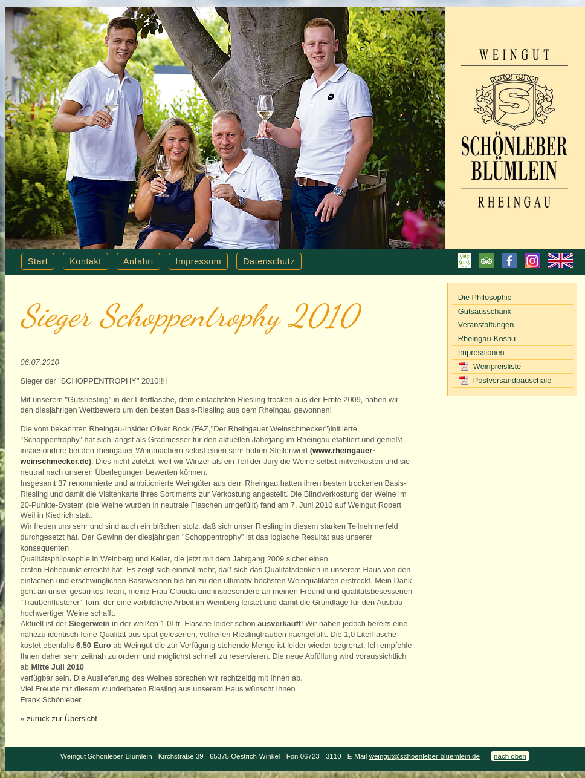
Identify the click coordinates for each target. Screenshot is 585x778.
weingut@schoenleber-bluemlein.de (424, 756)
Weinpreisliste (497, 366)
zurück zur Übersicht (62, 718)
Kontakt (85, 261)
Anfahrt (138, 261)
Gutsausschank (484, 311)
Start (38, 261)
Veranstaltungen (486, 324)
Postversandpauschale (512, 380)
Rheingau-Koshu (487, 338)
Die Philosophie (485, 297)
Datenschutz (269, 261)
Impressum (198, 261)
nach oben (510, 756)
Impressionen (481, 352)
